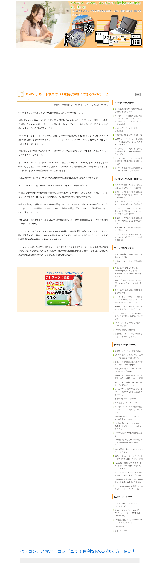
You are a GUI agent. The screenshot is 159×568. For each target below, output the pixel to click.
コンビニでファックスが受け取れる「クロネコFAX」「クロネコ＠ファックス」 (129, 409)
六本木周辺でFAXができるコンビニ (128, 135)
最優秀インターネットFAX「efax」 (128, 351)
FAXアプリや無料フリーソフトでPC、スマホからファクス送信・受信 (128, 283)
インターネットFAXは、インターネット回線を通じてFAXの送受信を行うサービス (128, 151)
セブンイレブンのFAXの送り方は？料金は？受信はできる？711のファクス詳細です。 (128, 195)
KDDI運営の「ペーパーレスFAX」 (128, 403)
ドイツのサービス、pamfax (125, 399)
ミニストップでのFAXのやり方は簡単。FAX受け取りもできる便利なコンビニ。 (128, 221)
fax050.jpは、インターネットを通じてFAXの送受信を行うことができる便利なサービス (129, 142)
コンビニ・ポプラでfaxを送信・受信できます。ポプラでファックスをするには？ (129, 237)
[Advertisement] (79, 68)
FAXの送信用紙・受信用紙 (125, 330)
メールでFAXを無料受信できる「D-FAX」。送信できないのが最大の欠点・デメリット (128, 392)
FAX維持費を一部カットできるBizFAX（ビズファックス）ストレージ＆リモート (129, 426)
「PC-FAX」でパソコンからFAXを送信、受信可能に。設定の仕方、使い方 (129, 316)
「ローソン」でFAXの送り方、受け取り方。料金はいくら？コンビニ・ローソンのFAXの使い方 (129, 211)
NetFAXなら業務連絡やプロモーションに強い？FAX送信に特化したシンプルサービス (128, 466)
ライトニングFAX (121, 531)
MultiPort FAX (120, 527)
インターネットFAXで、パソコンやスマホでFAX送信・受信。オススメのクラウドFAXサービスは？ (128, 299)
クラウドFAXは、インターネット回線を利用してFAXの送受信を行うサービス (128, 161)
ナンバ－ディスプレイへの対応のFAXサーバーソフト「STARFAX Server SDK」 (128, 513)
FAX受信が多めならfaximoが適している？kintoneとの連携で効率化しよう (129, 442)
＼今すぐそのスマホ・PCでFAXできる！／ (64, 273)
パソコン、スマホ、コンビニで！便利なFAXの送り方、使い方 (78, 551)
